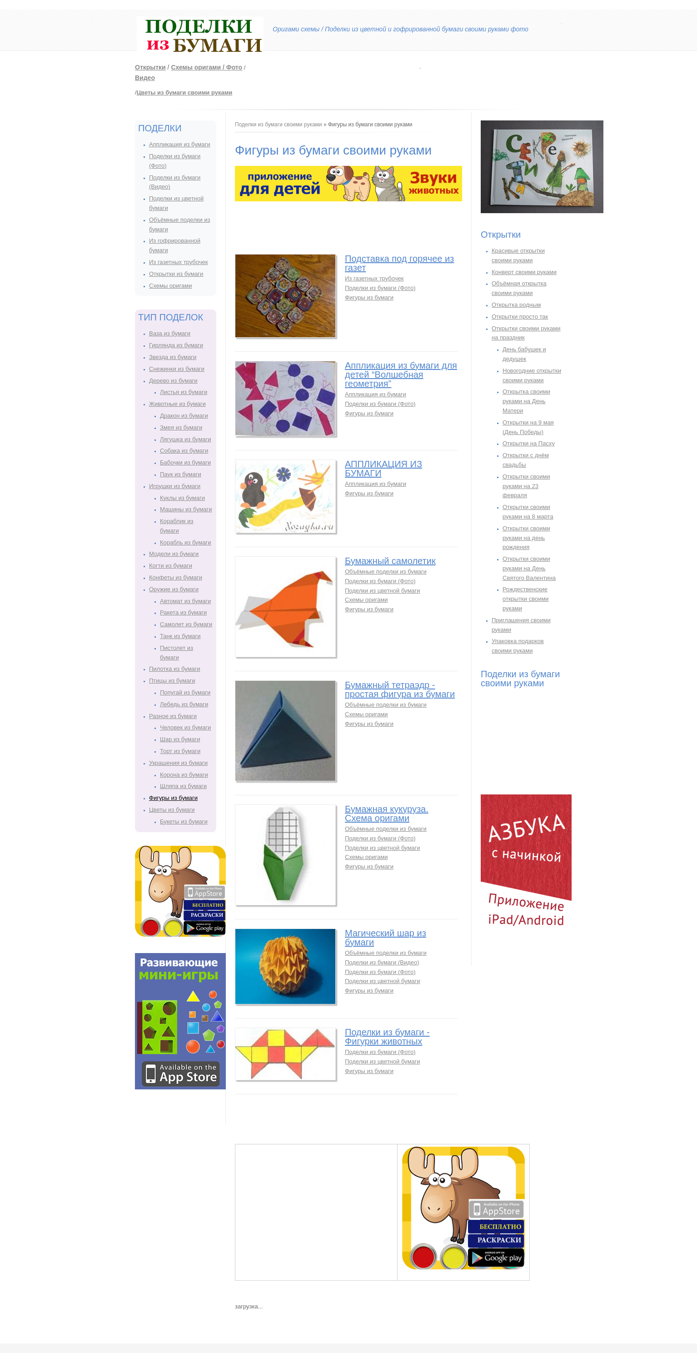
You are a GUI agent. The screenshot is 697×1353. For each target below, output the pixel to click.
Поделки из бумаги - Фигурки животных (387, 1036)
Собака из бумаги (184, 450)
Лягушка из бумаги (185, 439)
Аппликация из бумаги (179, 144)
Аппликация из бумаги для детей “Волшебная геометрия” (401, 374)
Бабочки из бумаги (185, 462)
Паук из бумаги (180, 474)
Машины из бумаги (186, 509)
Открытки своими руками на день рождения (526, 538)
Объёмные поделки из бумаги (386, 571)
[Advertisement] (442, 65)
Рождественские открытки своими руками (526, 599)
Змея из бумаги (181, 427)
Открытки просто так (520, 316)
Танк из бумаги (180, 636)
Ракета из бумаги (183, 612)
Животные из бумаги (177, 403)
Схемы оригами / (198, 67)
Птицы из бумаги (172, 680)
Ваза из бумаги (169, 333)
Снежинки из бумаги (176, 368)
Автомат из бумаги (185, 601)
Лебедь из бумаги (184, 704)
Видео (145, 77)
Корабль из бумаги (185, 542)
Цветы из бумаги (172, 809)
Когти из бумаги (170, 565)
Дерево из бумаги (173, 380)
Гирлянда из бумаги (176, 345)
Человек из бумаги (185, 727)
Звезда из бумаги (172, 357)
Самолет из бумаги (186, 624)
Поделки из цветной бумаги (382, 590)
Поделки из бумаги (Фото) (380, 288)
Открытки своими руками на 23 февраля (526, 486)
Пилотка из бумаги (174, 668)
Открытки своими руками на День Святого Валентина (529, 568)
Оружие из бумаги (174, 589)
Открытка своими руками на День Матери (526, 401)
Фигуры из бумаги (173, 797)
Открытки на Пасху (529, 443)
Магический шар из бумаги (385, 937)
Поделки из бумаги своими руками (278, 124)
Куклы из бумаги (182, 497)
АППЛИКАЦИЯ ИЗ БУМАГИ (383, 468)
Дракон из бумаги (184, 415)
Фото (234, 67)
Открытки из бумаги (176, 273)
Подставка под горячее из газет (399, 263)
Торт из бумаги (180, 751)
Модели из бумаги (174, 553)
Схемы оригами (170, 285)
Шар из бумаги (180, 739)
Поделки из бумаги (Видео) (382, 962)
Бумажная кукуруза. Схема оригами (386, 813)
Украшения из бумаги (178, 762)
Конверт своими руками (524, 272)
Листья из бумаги (183, 392)
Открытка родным (516, 304)
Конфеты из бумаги (175, 577)
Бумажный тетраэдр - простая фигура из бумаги (400, 689)
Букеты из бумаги (184, 821)
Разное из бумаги (173, 716)
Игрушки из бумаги (174, 486)
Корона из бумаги (184, 774)
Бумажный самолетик (390, 561)
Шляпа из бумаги (183, 786)
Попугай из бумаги (185, 692)
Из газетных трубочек (178, 262)
